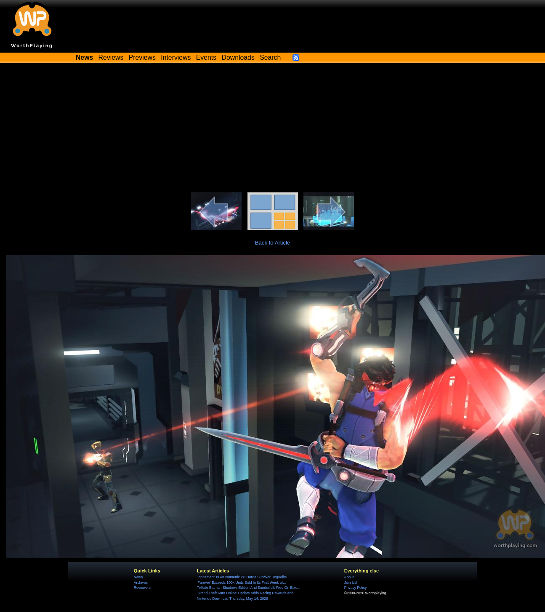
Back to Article (272, 242)
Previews (142, 57)
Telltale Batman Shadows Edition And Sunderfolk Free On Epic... (248, 587)
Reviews (111, 57)
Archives (141, 582)
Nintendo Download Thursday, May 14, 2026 (232, 598)
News (138, 577)
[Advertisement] (272, 129)
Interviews (176, 57)
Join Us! (350, 582)
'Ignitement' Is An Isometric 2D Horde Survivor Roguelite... (243, 577)
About (349, 577)
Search (270, 57)
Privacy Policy (355, 587)
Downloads (238, 57)
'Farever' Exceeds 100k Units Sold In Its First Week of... (241, 582)
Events (206, 57)
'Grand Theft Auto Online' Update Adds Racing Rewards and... (246, 593)
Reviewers (142, 587)
